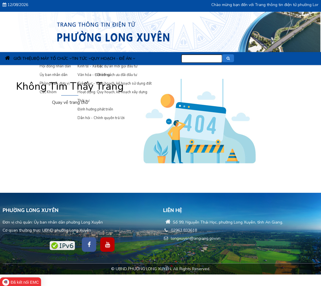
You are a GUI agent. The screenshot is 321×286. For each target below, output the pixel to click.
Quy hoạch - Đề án (157, 58)
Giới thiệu (37, 58)
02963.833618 (180, 230)
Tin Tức (115, 58)
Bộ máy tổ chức (76, 58)
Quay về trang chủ (70, 102)
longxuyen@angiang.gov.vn (192, 238)
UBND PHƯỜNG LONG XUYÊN (143, 269)
